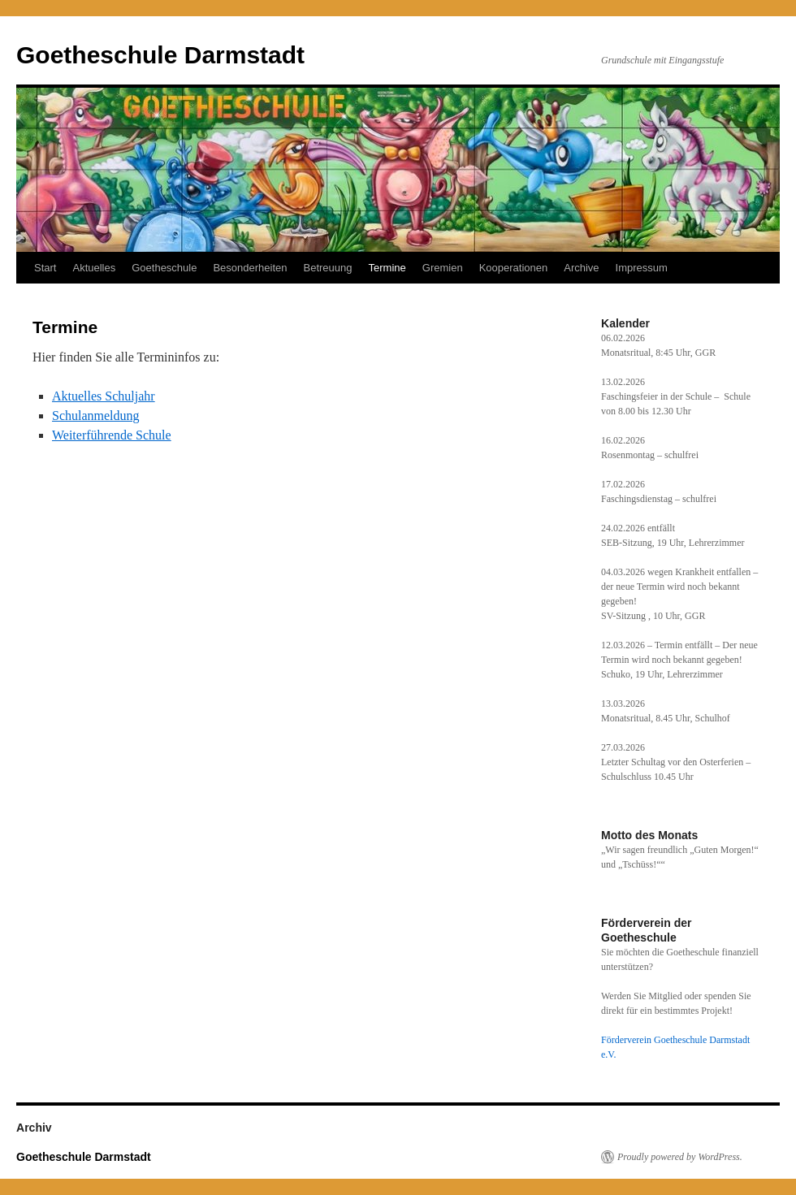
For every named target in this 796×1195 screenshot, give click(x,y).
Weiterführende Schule (111, 435)
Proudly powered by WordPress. (679, 1157)
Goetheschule (164, 268)
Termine (387, 268)
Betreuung (328, 268)
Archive (581, 268)
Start (45, 268)
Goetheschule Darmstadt (160, 54)
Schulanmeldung (96, 415)
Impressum (642, 268)
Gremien (442, 268)
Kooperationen (513, 268)
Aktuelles (93, 268)
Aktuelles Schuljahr (103, 396)
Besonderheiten (250, 268)
